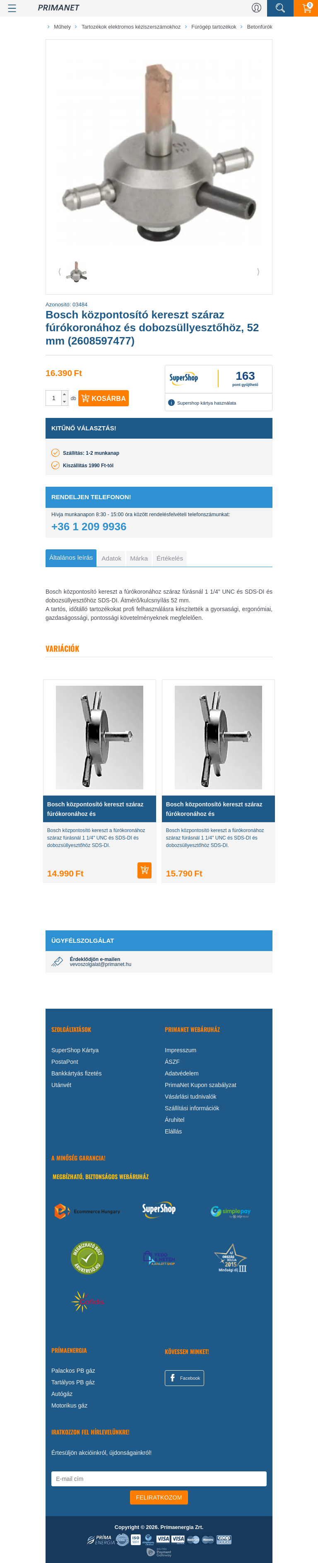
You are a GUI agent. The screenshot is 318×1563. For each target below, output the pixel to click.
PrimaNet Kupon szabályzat (200, 1085)
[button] (64, 394)
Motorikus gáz (69, 1405)
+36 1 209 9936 (88, 526)
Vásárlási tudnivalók (191, 1096)
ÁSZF (172, 1061)
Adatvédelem (182, 1073)
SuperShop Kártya (75, 1050)
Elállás (173, 1131)
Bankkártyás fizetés (76, 1073)
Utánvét (61, 1085)
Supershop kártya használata (202, 402)
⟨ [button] (59, 271)
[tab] (71, 558)
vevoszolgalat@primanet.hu (100, 964)
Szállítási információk (192, 1108)
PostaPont (64, 1061)
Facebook (184, 1377)
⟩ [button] (258, 271)
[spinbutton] (54, 398)
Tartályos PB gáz (73, 1382)
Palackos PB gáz (73, 1370)
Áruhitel (174, 1119)
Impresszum (180, 1050)
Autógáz (61, 1394)
